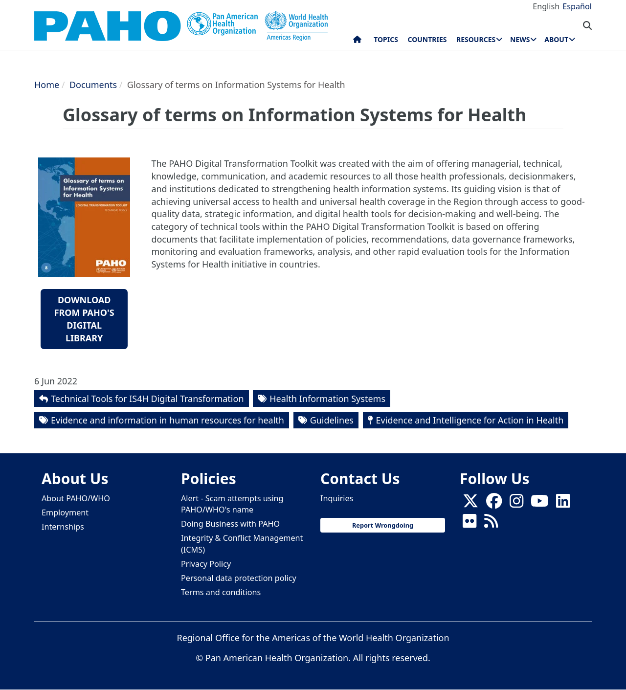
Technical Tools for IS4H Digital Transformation (147, 398)
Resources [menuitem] (475, 39)
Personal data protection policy (238, 578)
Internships (63, 526)
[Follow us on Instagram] (516, 504)
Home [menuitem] (357, 41)
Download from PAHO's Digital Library (84, 318)
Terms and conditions (221, 592)
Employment (65, 512)
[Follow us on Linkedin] (563, 504)
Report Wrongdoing (382, 525)
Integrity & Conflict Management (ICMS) (242, 544)
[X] (470, 504)
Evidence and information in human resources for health (167, 420)
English (546, 6)
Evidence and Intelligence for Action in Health (470, 420)
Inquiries (336, 498)
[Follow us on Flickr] (469, 524)
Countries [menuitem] (427, 39)
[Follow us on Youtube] (539, 504)
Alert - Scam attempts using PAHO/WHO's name (232, 504)
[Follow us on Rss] (491, 524)
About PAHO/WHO (76, 498)
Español (577, 6)
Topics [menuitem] (386, 39)
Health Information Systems (327, 398)
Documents (93, 84)
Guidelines (332, 420)
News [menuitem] (520, 39)
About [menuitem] (556, 39)
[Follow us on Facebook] (494, 504)
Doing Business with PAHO (230, 523)
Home (46, 84)
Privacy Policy (206, 563)
